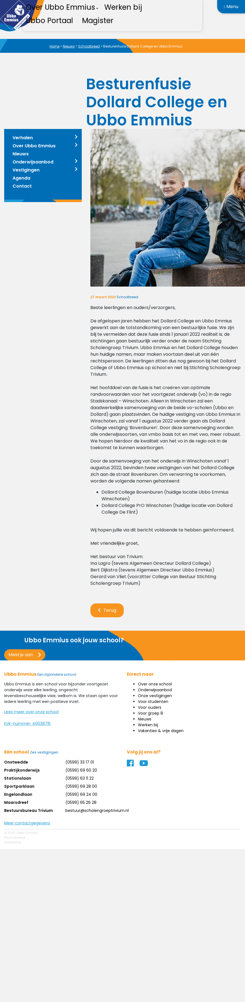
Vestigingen (26, 170)
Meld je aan (20, 655)
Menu (231, 6)
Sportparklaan (19, 786)
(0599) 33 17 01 (79, 762)
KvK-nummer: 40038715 (27, 723)
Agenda (21, 178)
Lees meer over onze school (31, 712)
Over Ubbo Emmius (34, 146)
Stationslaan (17, 778)
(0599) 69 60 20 (81, 770)
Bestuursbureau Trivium (28, 810)
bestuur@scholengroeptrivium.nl (97, 810)
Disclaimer (12, 842)
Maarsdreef (16, 802)
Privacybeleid (14, 837)
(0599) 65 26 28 (80, 802)
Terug (109, 610)
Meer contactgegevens (27, 823)
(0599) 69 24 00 (81, 794)
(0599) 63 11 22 (79, 778)
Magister (97, 21)
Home (55, 46)
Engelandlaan (18, 794)
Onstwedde (16, 762)
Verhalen (23, 138)
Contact (22, 186)
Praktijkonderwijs (22, 770)
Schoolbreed (89, 46)
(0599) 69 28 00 (81, 786)
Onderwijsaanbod (33, 162)
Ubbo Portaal (49, 21)
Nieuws (69, 46)
